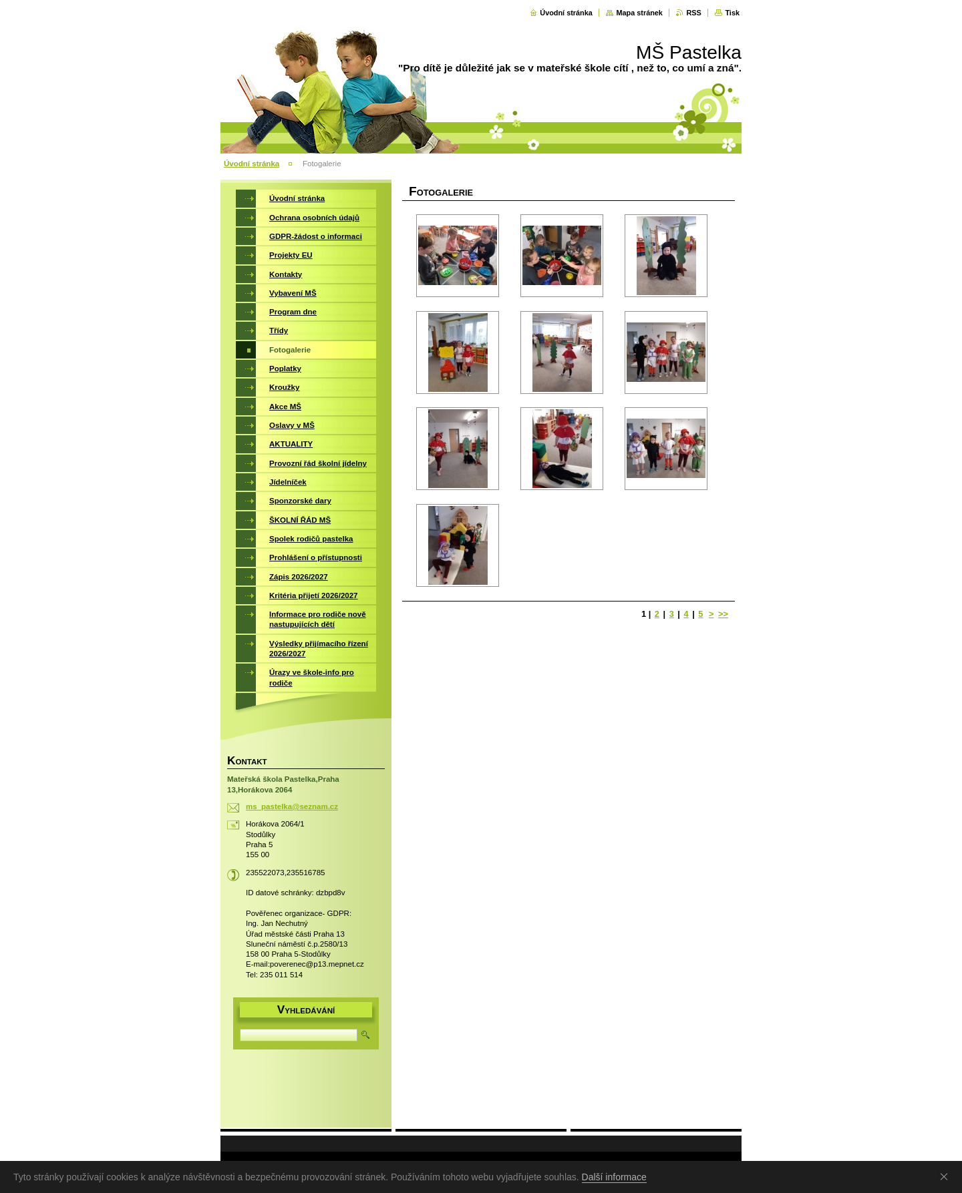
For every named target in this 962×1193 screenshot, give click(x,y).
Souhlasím (946, 1176)
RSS (693, 13)
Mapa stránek (639, 13)
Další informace (614, 1177)
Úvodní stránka (566, 13)
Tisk (732, 13)
